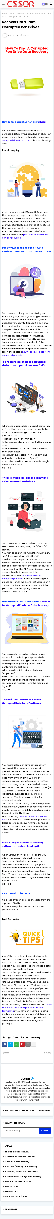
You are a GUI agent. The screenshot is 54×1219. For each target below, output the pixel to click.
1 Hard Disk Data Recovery (17, 1152)
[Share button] (33, 1044)
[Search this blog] (21, 1131)
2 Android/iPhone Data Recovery (20, 1156)
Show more (44, 1110)
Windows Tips (11, 1191)
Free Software (11, 1186)
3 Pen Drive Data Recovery (23, 13)
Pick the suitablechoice (16, 893)
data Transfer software (16, 1196)
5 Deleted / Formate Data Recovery (21, 1171)
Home (5, 13)
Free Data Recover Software (18, 1181)
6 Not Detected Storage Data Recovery (23, 1176)
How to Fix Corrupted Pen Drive (20, 122)
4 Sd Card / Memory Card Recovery (21, 1166)
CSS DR (25, 1078)
